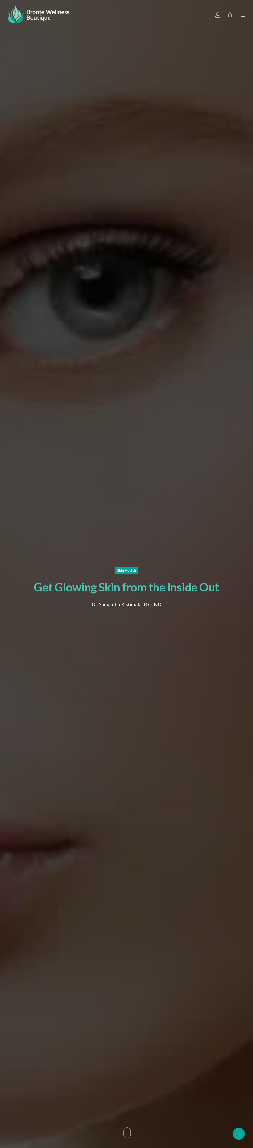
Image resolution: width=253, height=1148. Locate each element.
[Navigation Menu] (243, 14)
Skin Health (126, 570)
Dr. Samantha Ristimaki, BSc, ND (126, 604)
